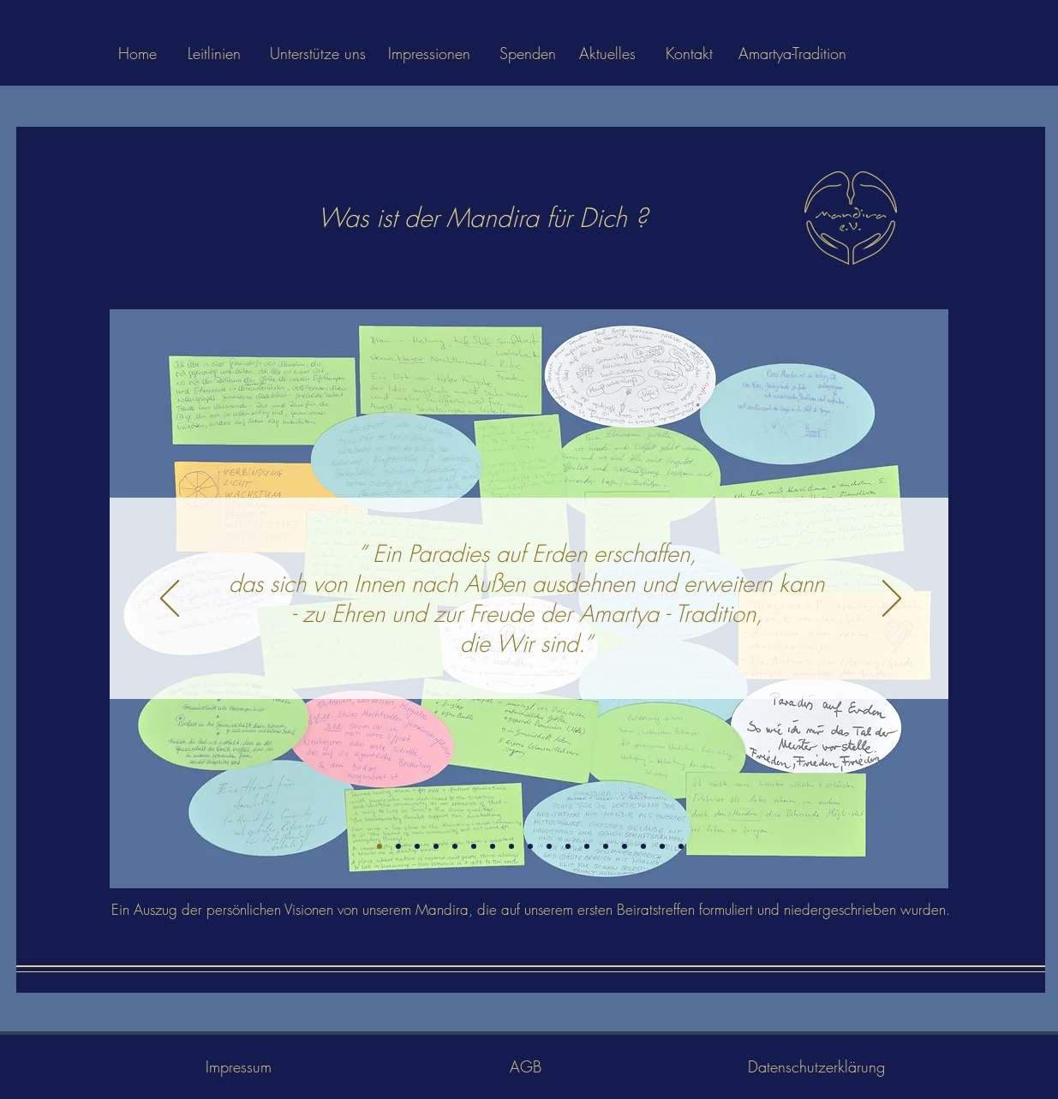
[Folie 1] (379, 846)
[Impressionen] (429, 53)
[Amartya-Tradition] (793, 53)
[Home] (137, 53)
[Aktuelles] (607, 53)
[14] (568, 846)
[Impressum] (239, 1067)
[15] (586, 846)
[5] (436, 846)
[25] (662, 846)
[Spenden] (527, 53)
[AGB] (526, 1067)
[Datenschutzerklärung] (816, 1067)
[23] (643, 846)
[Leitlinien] (214, 53)
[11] (511, 846)
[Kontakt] (689, 53)
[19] (624, 846)
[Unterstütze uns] (318, 53)
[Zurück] (169, 599)
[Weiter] (891, 599)
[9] (473, 846)
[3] (417, 846)
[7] (454, 846)
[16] (605, 846)
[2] (398, 846)
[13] (549, 846)
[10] (492, 846)
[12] (530, 846)
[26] (681, 846)
